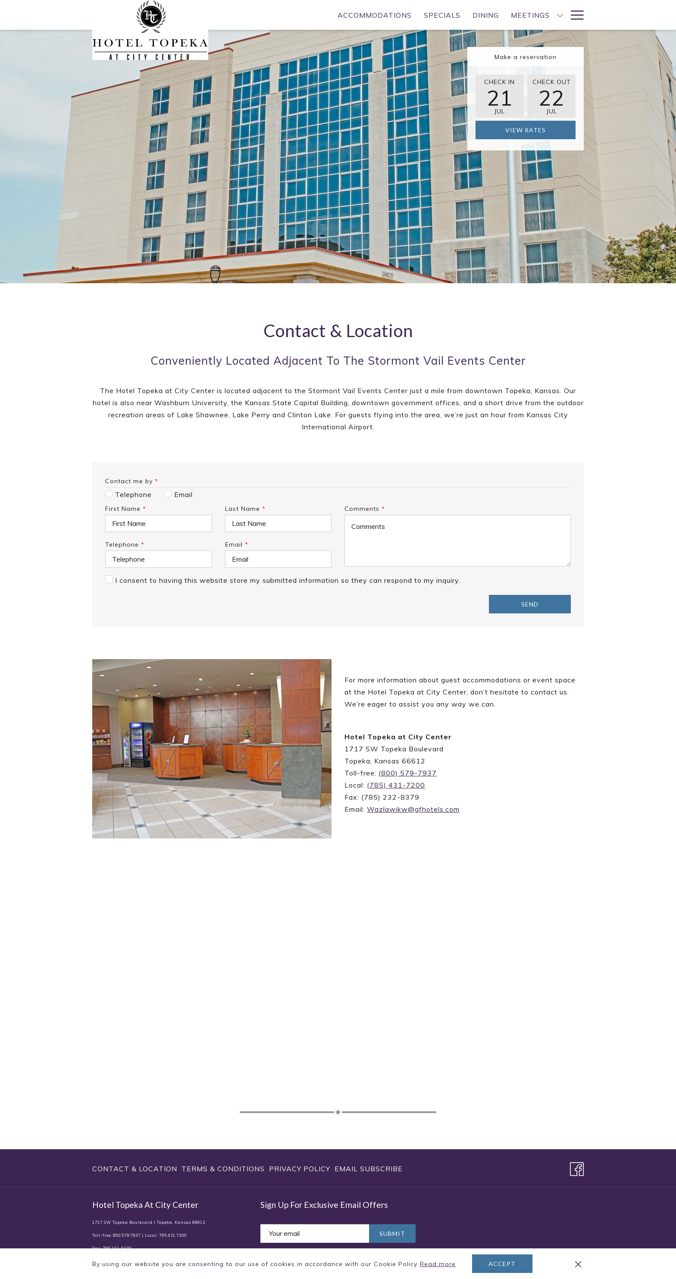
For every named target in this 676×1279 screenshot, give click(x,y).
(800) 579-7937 (408, 773)
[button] (500, 96)
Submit (392, 1233)
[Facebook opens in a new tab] (577, 1167)
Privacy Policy (299, 1168)
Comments (364, 509)
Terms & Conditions (223, 1168)
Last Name (245, 509)
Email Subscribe (369, 1168)
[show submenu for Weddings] (560, 15)
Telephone (124, 544)
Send (529, 604)
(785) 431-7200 (396, 785)
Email (236, 544)
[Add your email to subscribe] (314, 1233)
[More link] (574, 15)
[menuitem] (312, 15)
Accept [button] (502, 1263)
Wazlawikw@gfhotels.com (413, 809)
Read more (438, 1264)
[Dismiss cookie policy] (578, 1263)
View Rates (525, 130)
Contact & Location (134, 1168)
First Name (125, 509)
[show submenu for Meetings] (497, 15)
